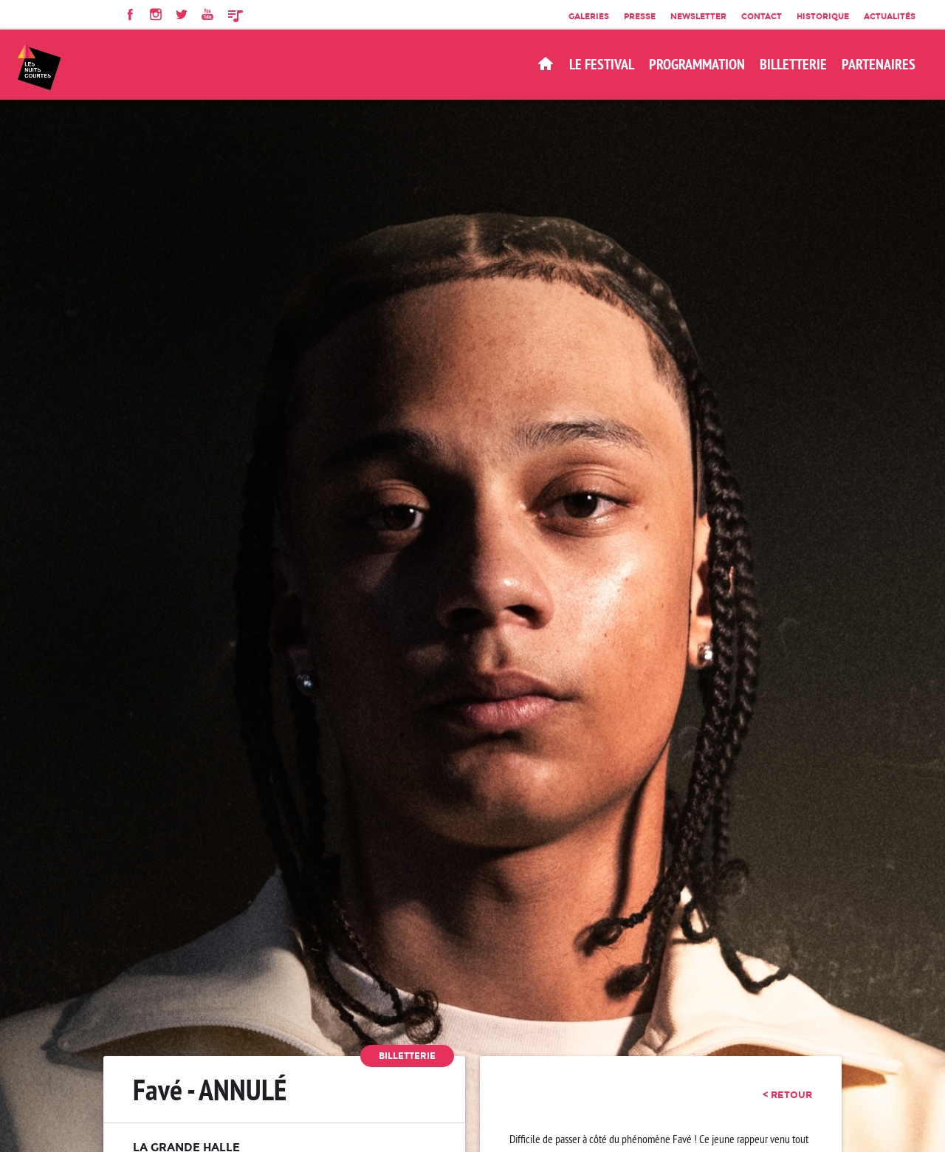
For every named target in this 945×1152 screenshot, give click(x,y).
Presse (640, 16)
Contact (761, 16)
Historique (823, 16)
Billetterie (407, 1055)
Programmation (697, 64)
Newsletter (698, 16)
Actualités (889, 16)
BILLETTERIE (793, 64)
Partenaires (878, 64)
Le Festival (601, 64)
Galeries (588, 16)
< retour (787, 1094)
